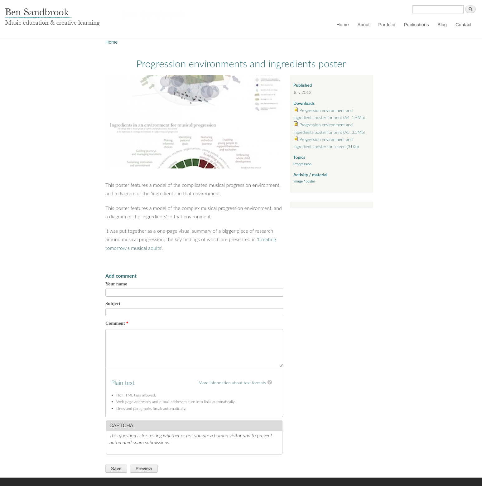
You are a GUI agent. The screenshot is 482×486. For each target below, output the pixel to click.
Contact (463, 24)
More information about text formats (232, 382)
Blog (442, 24)
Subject (112, 303)
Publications (416, 24)
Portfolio (386, 24)
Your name (116, 283)
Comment (116, 323)
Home (342, 24)
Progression (302, 164)
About (364, 24)
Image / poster (304, 181)
